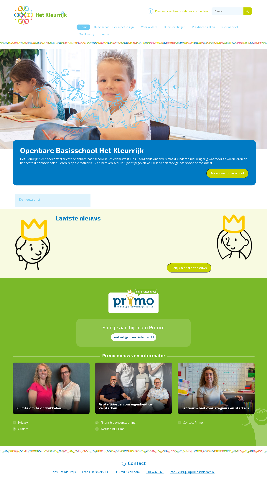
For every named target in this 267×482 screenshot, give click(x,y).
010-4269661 (155, 472)
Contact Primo (193, 423)
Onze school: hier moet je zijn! (114, 27)
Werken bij (86, 34)
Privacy (23, 423)
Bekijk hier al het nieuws (189, 268)
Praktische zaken (203, 27)
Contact (105, 34)
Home (83, 27)
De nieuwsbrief (29, 199)
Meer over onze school (227, 173)
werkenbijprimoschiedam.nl (134, 337)
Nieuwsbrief (229, 27)
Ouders (23, 429)
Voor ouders (149, 27)
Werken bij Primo (112, 429)
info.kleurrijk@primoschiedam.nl (192, 472)
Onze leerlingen (174, 27)
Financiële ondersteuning (118, 423)
